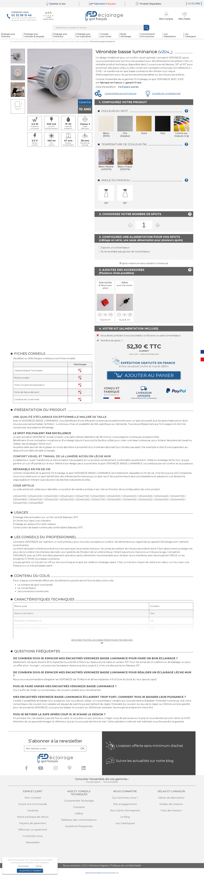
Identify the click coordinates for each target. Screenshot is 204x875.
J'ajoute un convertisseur (115, 247)
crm (117, 873)
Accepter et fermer (30, 871)
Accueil (13, 41)
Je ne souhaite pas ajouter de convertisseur (125, 251)
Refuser (39, 866)
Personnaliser (23, 866)
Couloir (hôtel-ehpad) (78, 41)
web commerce (111, 873)
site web (104, 873)
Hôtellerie (59, 41)
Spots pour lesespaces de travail (34, 41)
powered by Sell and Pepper (93, 873)
